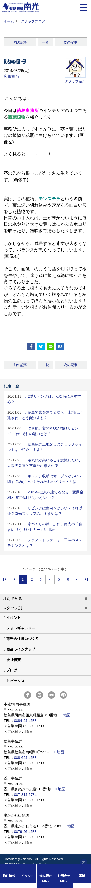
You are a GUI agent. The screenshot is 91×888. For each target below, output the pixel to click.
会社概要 (13, 659)
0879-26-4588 (25, 831)
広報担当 (11, 76)
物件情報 (9, 875)
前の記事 (20, 42)
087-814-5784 (25, 794)
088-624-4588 (25, 757)
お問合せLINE (64, 878)
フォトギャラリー (20, 627)
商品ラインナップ (20, 648)
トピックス (15, 680)
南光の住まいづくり (22, 638)
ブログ (11, 670)
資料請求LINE (45, 878)
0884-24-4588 (25, 720)
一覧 (45, 42)
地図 (67, 715)
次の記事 (70, 42)
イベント (13, 617)
